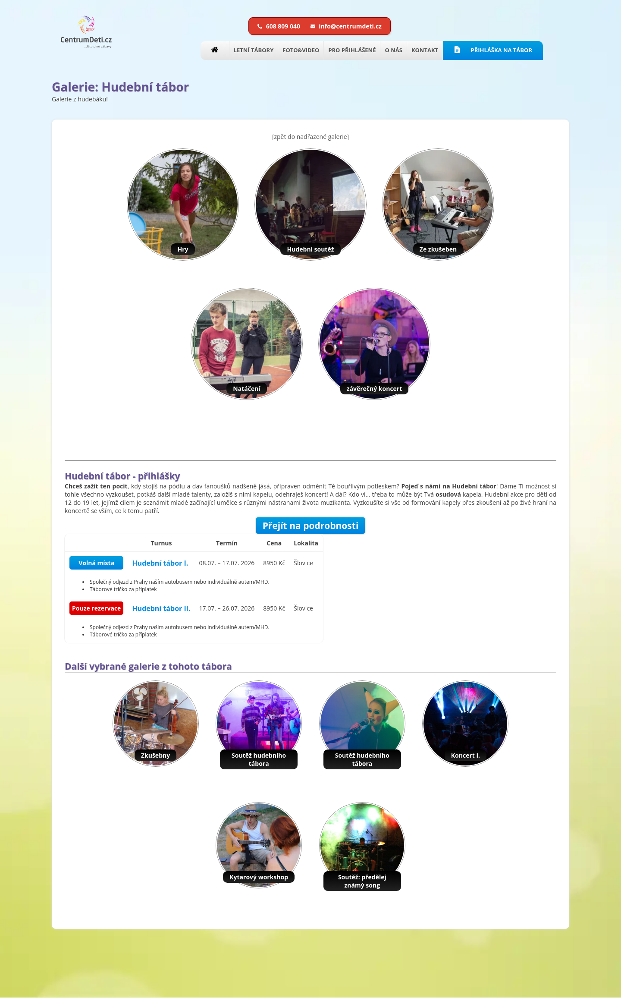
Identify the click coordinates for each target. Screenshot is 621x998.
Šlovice (303, 563)
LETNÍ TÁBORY (254, 50)
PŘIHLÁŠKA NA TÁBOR (493, 50)
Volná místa (96, 563)
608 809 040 (279, 26)
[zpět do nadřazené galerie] (310, 136)
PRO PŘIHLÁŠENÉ (352, 50)
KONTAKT (424, 50)
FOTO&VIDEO (300, 50)
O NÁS (393, 50)
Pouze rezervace (96, 608)
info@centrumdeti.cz (346, 26)
